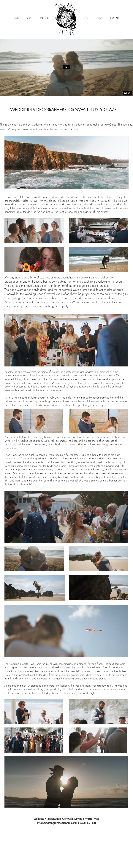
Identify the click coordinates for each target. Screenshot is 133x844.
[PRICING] (44, 18)
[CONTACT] (114, 18)
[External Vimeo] (66, 67)
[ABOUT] (29, 18)
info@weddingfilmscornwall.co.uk (57, 822)
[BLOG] (100, 18)
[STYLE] (85, 18)
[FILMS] (15, 18)
